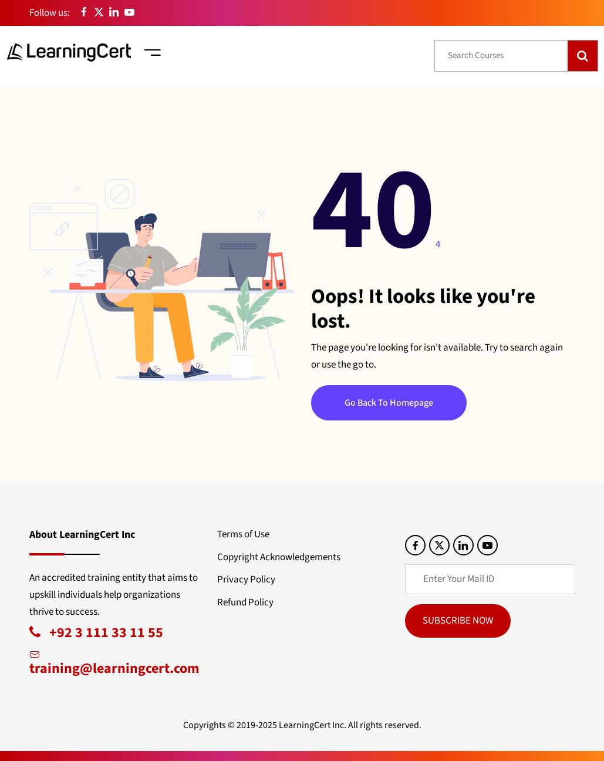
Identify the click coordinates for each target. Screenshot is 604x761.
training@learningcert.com (114, 662)
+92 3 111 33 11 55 (96, 632)
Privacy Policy (246, 580)
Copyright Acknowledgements (278, 557)
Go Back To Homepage (389, 403)
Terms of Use (243, 534)
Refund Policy (245, 602)
